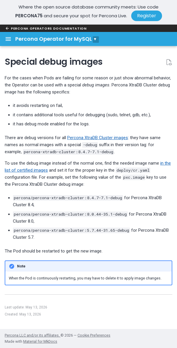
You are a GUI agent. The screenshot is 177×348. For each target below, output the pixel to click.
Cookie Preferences (93, 335)
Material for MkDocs (40, 341)
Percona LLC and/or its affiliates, (32, 335)
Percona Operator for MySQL (53, 38)
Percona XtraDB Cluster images (97, 137)
